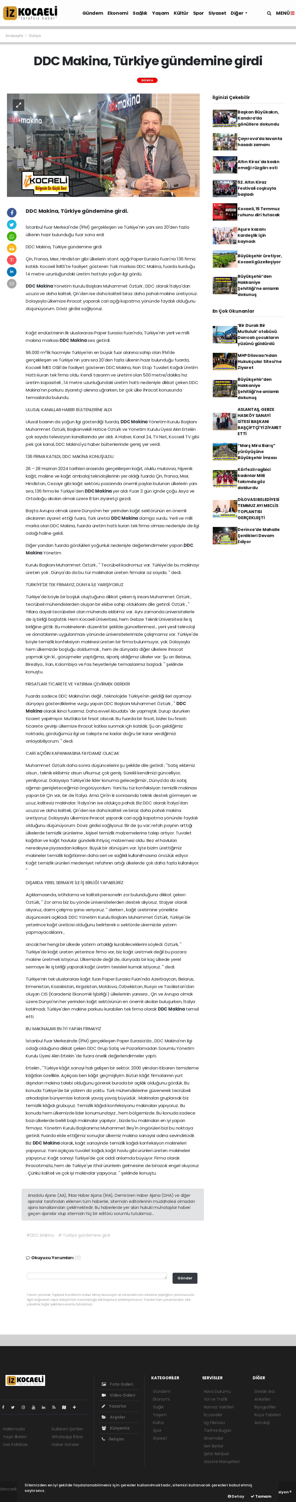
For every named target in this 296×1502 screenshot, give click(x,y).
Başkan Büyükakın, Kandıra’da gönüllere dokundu (258, 118)
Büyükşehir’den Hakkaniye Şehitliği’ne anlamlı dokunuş (258, 285)
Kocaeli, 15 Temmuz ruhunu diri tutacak (259, 212)
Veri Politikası (15, 1444)
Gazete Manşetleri (222, 1461)
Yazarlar (114, 1406)
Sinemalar (213, 1438)
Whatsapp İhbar (67, 1437)
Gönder (185, 1278)
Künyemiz (116, 1428)
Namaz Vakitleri (219, 1407)
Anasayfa (14, 35)
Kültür (181, 13)
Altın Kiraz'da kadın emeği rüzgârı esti (259, 165)
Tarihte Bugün (218, 1430)
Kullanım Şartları (67, 1429)
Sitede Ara (264, 1391)
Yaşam (160, 13)
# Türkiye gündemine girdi (84, 1235)
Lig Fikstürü (214, 1422)
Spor (198, 13)
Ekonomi (118, 13)
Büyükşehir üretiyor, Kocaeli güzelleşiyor (260, 259)
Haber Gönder (65, 1444)
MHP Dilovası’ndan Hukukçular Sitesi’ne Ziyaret (260, 361)
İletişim (113, 1439)
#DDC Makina (40, 1235)
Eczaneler (213, 1415)
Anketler (262, 1399)
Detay (236, 1496)
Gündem (92, 13)
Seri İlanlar (213, 1446)
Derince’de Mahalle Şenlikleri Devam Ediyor (259, 536)
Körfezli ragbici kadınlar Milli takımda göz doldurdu (254, 479)
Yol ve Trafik (216, 1399)
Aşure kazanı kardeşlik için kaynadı (252, 235)
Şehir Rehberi (216, 1454)
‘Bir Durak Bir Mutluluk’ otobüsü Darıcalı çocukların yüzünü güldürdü (258, 334)
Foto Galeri (117, 1384)
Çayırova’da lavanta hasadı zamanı (260, 142)
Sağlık (140, 13)
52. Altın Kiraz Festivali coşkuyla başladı (257, 188)
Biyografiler (265, 1407)
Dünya (35, 35)
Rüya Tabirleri (267, 1415)
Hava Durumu (217, 1391)
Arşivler (113, 1417)
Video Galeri (118, 1395)
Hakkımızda (14, 1429)
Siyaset (217, 13)
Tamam (261, 1496)
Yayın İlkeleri (14, 1437)
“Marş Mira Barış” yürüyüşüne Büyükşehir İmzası (257, 452)
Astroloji (261, 1422)
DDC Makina (40, 286)
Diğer (237, 13)
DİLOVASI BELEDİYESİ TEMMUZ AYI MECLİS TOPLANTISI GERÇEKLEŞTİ (258, 509)
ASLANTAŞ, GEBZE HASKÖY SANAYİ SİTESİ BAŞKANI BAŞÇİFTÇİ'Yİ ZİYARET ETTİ (260, 422)
